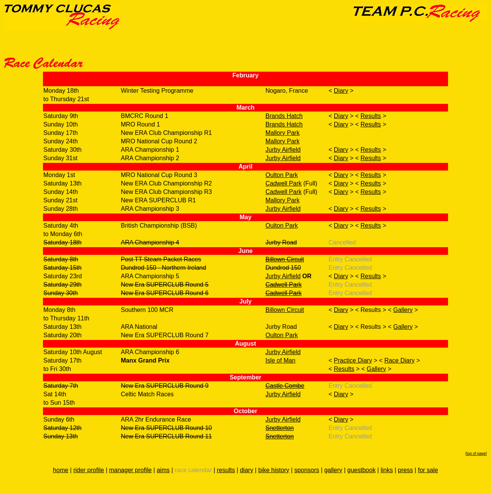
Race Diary (399, 360)
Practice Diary (353, 360)
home (60, 470)
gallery (333, 470)
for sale (428, 470)
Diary (341, 90)
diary (246, 470)
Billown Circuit (284, 259)
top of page (476, 453)
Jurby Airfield (283, 149)
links (387, 470)
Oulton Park (281, 175)
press (405, 470)
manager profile (130, 470)
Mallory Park (282, 133)
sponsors (306, 470)
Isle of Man (280, 360)
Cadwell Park (283, 183)
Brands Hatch (284, 116)
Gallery (403, 310)
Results (371, 116)
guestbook (361, 470)
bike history (273, 470)
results (226, 470)
